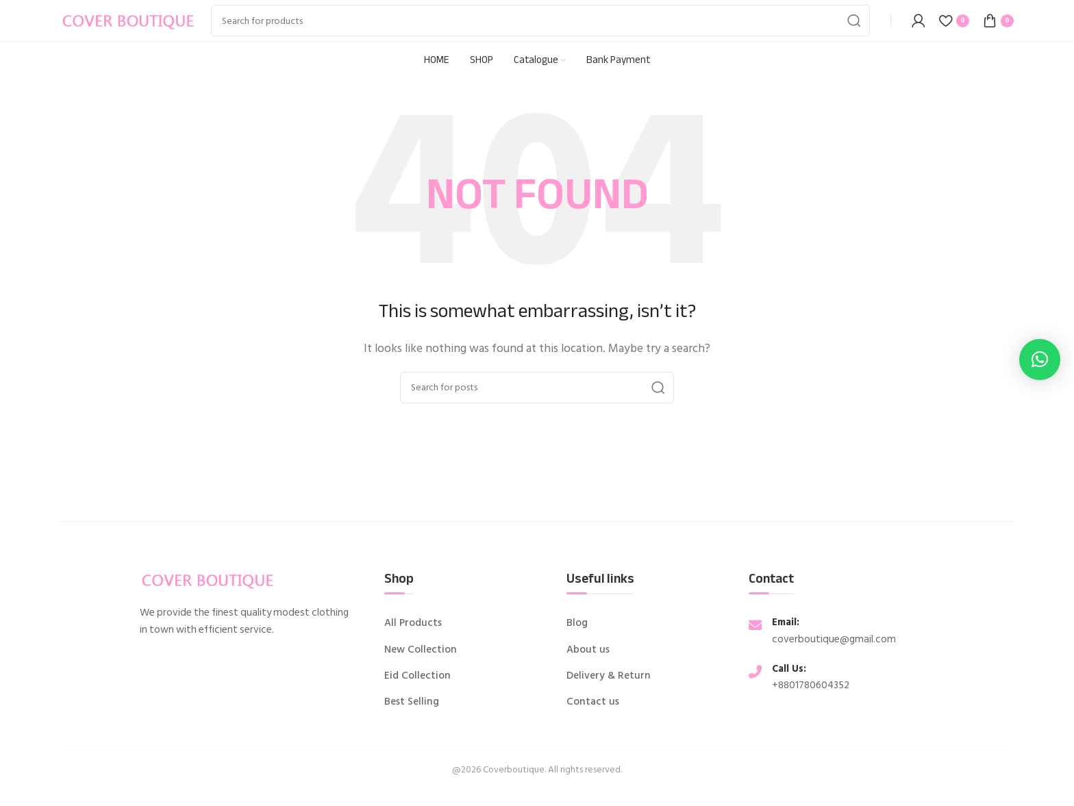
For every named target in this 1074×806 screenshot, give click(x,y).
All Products (413, 623)
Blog (577, 623)
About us (588, 650)
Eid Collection (417, 676)
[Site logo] (128, 20)
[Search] (540, 20)
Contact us (592, 702)
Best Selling (411, 702)
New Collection (420, 650)
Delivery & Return (608, 676)
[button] (1039, 359)
